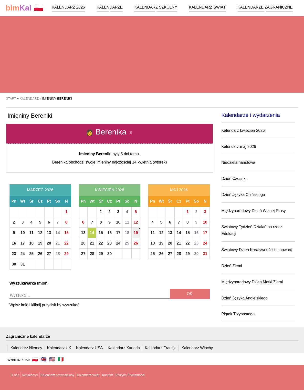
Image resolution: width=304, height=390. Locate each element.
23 (14, 254)
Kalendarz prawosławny (57, 375)
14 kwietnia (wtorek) (149, 162)
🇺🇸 (52, 359)
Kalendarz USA (89, 348)
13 (49, 233)
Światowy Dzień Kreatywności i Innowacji (257, 250)
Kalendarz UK (59, 348)
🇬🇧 (44, 359)
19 (40, 243)
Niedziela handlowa (238, 162)
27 (49, 254)
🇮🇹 (61, 359)
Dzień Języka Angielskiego (244, 298)
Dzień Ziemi (231, 266)
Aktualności (30, 375)
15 (66, 233)
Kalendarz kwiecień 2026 (243, 130)
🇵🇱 (25, 8)
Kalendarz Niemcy (26, 348)
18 (31, 243)
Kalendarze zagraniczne (265, 7)
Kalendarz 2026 (68, 7)
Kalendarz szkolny (155, 7)
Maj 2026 (179, 190)
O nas (15, 375)
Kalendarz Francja (161, 348)
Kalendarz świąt (207, 7)
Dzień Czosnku (234, 178)
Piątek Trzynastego (238, 314)
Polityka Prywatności (130, 375)
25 (31, 254)
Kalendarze (110, 7)
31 (23, 264)
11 (31, 233)
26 (40, 254)
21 (57, 243)
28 (57, 254)
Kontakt (107, 375)
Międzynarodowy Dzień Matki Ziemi (252, 282)
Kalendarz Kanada (124, 348)
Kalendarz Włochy (197, 348)
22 (66, 243)
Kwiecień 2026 (109, 190)
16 (14, 243)
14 (57, 233)
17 (23, 243)
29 (66, 254)
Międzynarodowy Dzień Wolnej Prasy (253, 211)
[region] (152, 54)
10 (23, 233)
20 (49, 243)
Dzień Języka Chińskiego (243, 195)
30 (14, 264)
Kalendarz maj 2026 (238, 146)
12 (40, 233)
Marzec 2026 (40, 190)
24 (23, 254)
